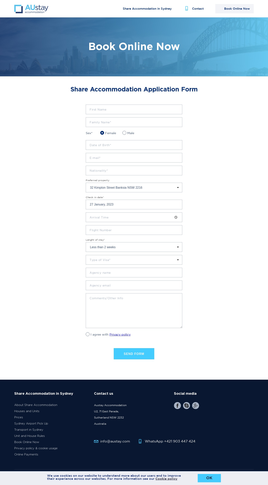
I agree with (111, 334)
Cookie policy (166, 478)
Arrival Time (99, 217)
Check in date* (95, 197)
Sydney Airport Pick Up (31, 423)
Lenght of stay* (95, 240)
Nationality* (99, 170)
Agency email (100, 285)
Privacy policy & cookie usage (36, 448)
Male (130, 133)
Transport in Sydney (28, 429)
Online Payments (26, 454)
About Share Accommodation (35, 405)
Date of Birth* (100, 145)
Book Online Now (26, 442)
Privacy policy (120, 334)
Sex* (89, 133)
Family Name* (100, 122)
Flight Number (101, 230)
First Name (98, 109)
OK (209, 478)
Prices (18, 417)
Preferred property (97, 180)
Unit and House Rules (29, 436)
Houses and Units (26, 411)
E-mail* (95, 157)
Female (110, 133)
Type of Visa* (100, 259)
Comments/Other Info (106, 298)
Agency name (100, 272)
